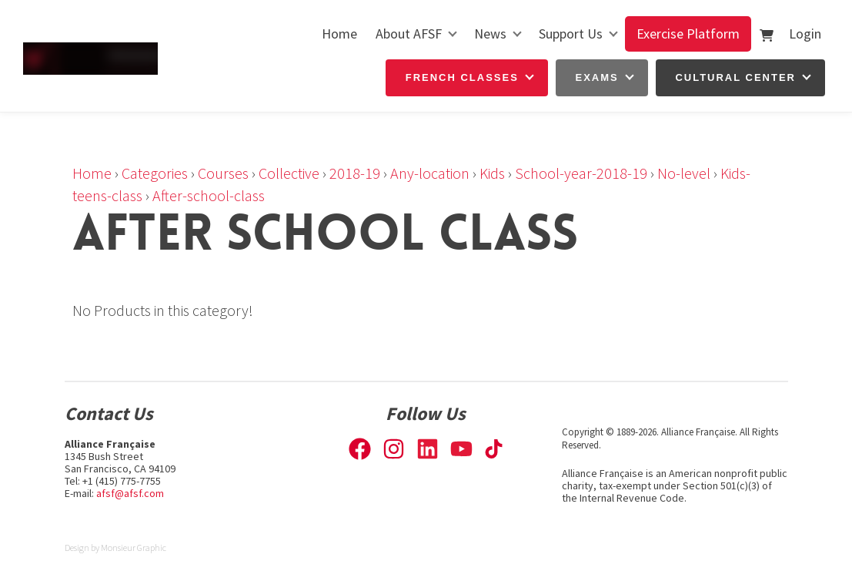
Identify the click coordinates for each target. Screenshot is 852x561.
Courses (223, 173)
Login (805, 33)
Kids (492, 173)
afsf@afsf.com (130, 493)
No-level (683, 173)
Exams (597, 77)
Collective (289, 173)
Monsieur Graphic (133, 547)
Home (339, 33)
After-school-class (208, 195)
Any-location (429, 173)
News (490, 33)
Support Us (571, 33)
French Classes (462, 77)
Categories (155, 173)
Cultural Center (735, 77)
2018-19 (354, 173)
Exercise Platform (688, 33)
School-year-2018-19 (581, 173)
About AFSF (409, 33)
